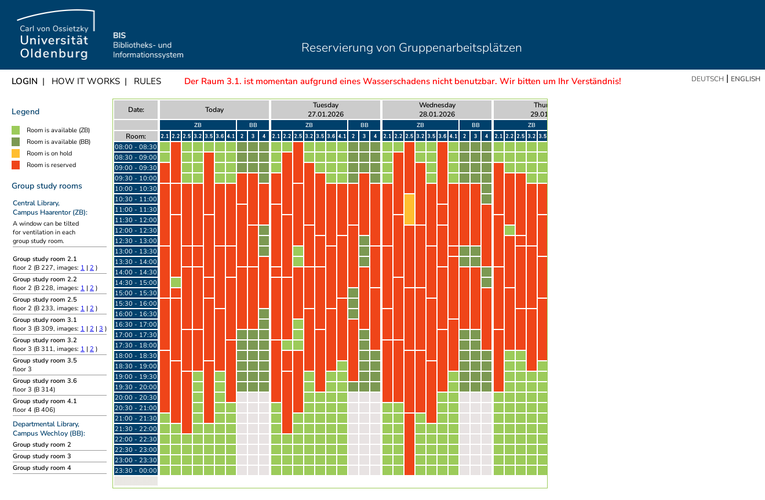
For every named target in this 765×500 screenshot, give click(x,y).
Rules (147, 81)
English (745, 79)
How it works (86, 81)
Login (25, 81)
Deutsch (707, 79)
